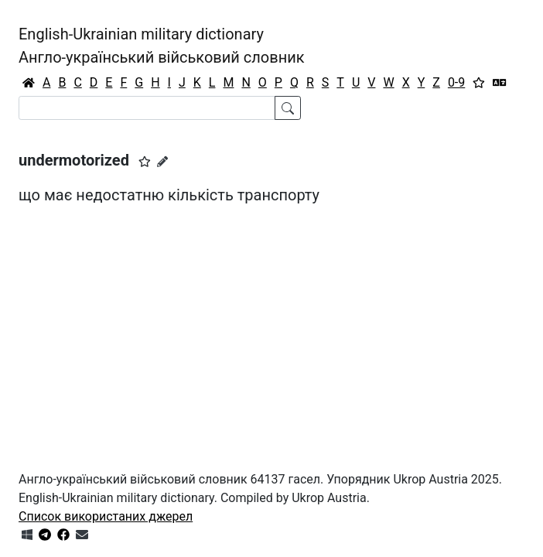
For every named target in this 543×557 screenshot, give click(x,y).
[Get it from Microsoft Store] (27, 535)
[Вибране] (479, 83)
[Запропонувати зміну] (162, 161)
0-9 (456, 82)
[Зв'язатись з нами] (82, 535)
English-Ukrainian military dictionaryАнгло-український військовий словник (162, 46)
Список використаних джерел (106, 516)
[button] (144, 161)
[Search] (147, 108)
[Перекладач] (500, 83)
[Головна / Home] (29, 83)
